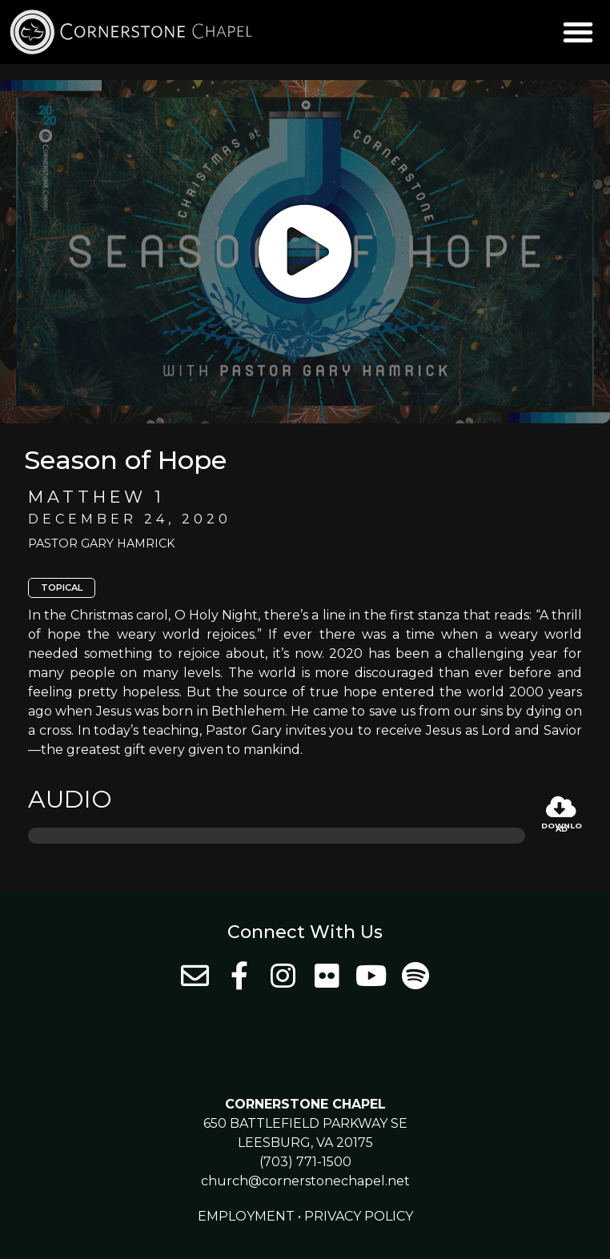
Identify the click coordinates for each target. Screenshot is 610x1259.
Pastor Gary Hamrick (101, 543)
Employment (246, 1216)
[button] (578, 32)
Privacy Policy (358, 1216)
